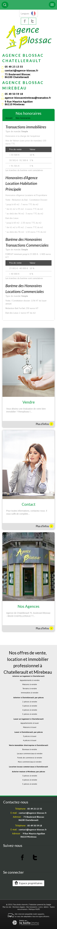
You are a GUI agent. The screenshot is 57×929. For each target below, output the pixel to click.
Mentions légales (18, 907)
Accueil (8, 118)
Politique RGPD (34, 909)
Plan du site (7, 907)
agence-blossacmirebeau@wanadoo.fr (28, 97)
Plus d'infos (44, 424)
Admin (46, 907)
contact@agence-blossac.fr (21, 70)
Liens (40, 907)
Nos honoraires (31, 907)
